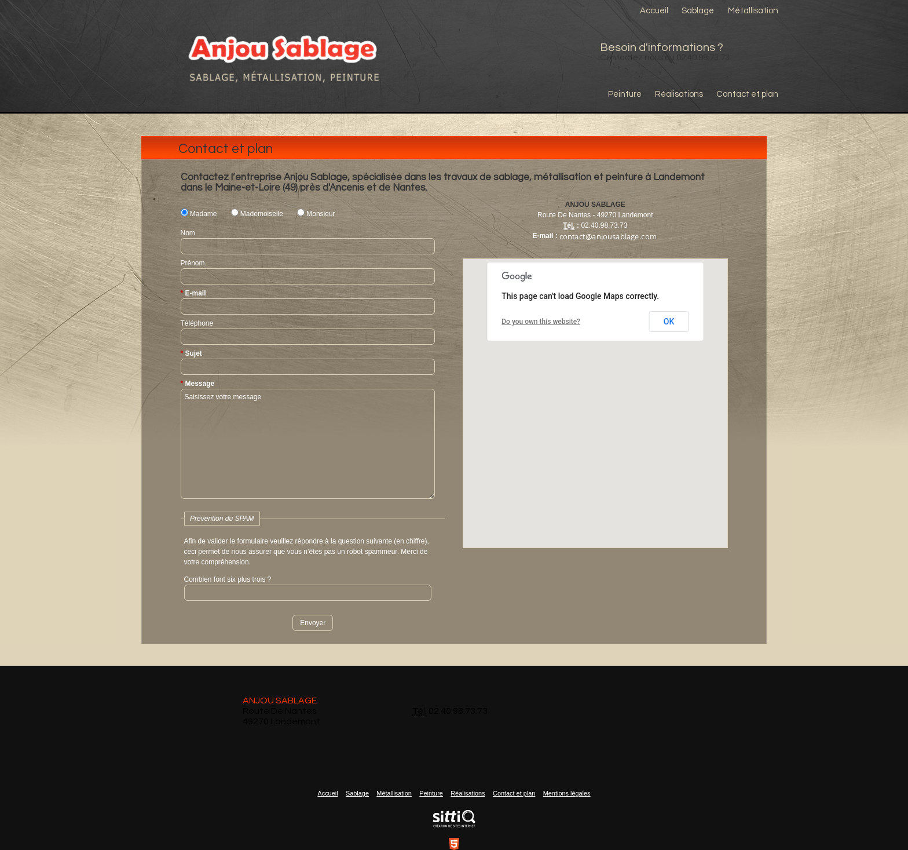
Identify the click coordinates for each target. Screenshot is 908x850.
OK (669, 321)
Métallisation (753, 10)
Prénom (193, 263)
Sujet (193, 353)
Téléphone (197, 323)
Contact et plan (747, 94)
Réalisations (679, 94)
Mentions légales (567, 793)
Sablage (698, 10)
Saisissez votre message (308, 444)
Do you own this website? (540, 322)
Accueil (654, 10)
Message (200, 384)
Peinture (625, 94)
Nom (188, 233)
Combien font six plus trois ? (228, 579)
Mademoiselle (257, 214)
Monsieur (316, 214)
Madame (199, 214)
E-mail (195, 293)
